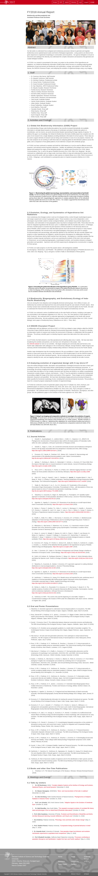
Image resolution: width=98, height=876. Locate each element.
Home (60, 856)
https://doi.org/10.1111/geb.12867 (63, 546)
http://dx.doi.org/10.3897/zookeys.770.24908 (45, 491)
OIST (61, 2)
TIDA (59, 874)
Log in (80, 2)
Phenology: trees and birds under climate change (70, 820)
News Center (62, 864)
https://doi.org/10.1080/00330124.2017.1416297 (72, 481)
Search (67, 2)
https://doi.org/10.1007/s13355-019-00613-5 (45, 583)
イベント (86, 861)
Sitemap (86, 874)
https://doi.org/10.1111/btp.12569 (80, 471)
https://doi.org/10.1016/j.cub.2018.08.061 (73, 552)
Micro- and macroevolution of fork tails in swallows (73, 791)
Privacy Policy (76, 874)
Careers (74, 864)
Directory (73, 2)
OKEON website (34, 344)
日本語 (92, 2)
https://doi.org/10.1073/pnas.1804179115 (55, 539)
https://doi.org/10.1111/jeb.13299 (41, 466)
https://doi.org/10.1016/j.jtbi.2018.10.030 (44, 568)
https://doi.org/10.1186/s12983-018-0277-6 (50, 521)
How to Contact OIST (19, 865)
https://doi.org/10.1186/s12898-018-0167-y (44, 450)
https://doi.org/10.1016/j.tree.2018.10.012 (80, 558)
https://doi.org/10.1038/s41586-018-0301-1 (77, 512)
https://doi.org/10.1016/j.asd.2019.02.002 (44, 593)
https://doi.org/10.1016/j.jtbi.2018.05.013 (44, 498)
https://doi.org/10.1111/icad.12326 (63, 504)
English (86, 2)
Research (61, 861)
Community (75, 861)
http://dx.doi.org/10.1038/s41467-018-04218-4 (45, 458)
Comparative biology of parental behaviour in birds (75, 825)
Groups (55, 2)
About (73, 856)
